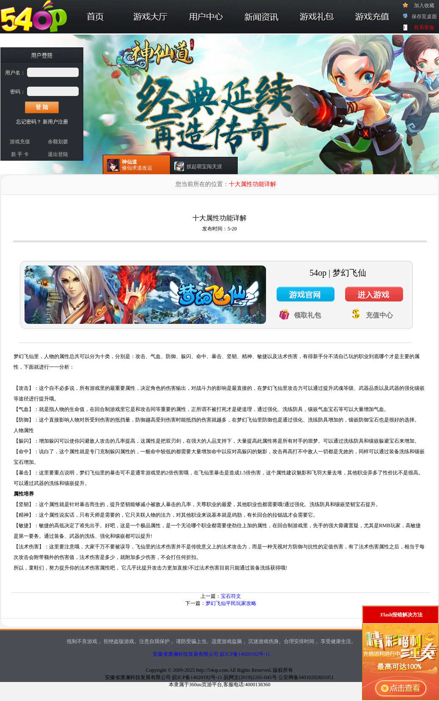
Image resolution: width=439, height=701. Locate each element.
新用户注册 (55, 122)
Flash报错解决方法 (401, 615)
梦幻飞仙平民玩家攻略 (231, 603)
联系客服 (424, 27)
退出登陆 (58, 154)
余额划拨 (58, 142)
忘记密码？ (28, 122)
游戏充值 (20, 142)
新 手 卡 (20, 154)
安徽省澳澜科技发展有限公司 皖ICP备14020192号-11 (211, 654)
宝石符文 (231, 596)
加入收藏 (424, 5)
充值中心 (379, 315)
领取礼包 (307, 315)
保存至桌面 (424, 16)
